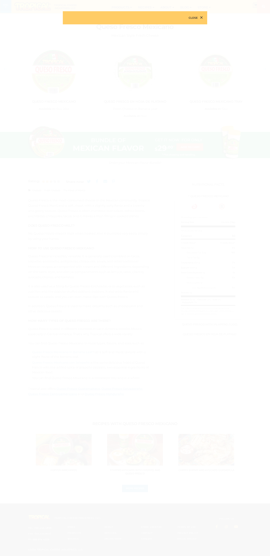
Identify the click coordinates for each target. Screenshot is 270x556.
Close (193, 17)
